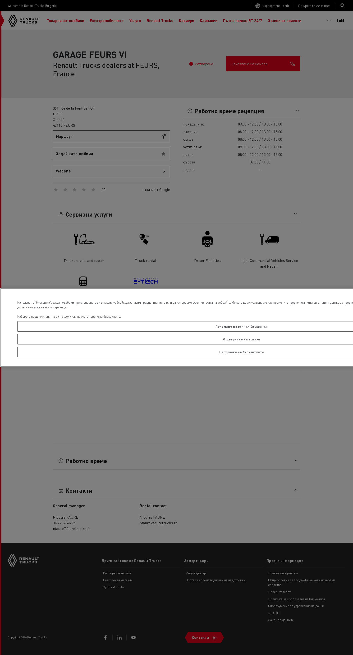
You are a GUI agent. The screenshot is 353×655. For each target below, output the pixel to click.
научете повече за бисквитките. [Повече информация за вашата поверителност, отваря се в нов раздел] (99, 316)
